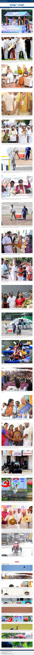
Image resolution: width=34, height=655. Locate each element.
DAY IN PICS (8, 8)
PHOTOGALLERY (3, 1)
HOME (2, 8)
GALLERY (5, 8)
